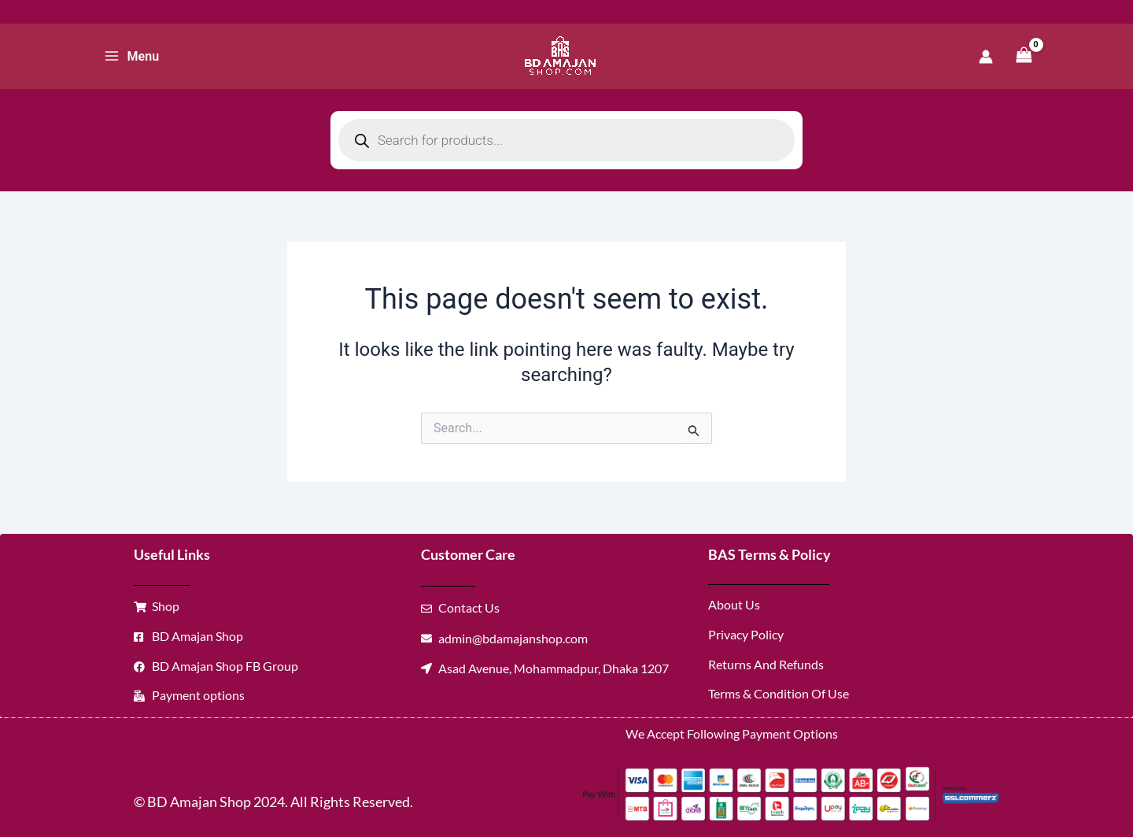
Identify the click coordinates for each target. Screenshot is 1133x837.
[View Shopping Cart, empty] (1024, 56)
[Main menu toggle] (131, 56)
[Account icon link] (986, 57)
